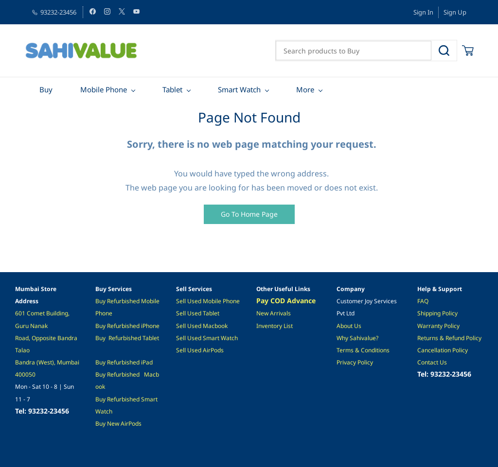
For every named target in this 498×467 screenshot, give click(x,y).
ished (133, 301)
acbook (218, 326)
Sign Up (455, 12)
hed (134, 362)
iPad (146, 362)
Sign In (423, 12)
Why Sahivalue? (357, 338)
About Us (349, 326)
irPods (133, 423)
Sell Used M (192, 326)
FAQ (422, 301)
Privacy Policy (355, 362)
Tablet (150, 338)
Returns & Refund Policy (449, 338)
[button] (249, 214)
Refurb (116, 301)
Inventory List (274, 326)
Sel (180, 313)
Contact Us (432, 362)
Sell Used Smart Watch (207, 338)
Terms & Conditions (363, 350)
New (114, 423)
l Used (193, 313)
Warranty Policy (438, 326)
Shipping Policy (437, 313)
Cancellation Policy (442, 350)
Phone (151, 326)
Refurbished (124, 338)
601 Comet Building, (43, 313)
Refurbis (118, 362)
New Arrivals (273, 313)
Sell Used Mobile (198, 301)
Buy (101, 301)
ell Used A (193, 350)
